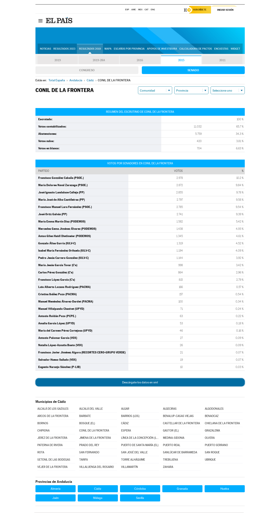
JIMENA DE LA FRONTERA (95, 438)
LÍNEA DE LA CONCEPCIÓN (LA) (140, 438)
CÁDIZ (125, 424)
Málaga (97, 498)
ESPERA (126, 431)
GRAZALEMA (212, 431)
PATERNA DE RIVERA (50, 445)
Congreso (87, 71)
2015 (181, 60)
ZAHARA (168, 467)
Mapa (107, 49)
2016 (139, 60)
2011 (222, 60)
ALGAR (125, 409)
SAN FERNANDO (89, 453)
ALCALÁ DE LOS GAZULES (53, 409)
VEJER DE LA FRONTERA (52, 467)
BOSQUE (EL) (87, 424)
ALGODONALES (214, 409)
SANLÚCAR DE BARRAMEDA (180, 453)
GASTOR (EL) (171, 431)
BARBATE (85, 416)
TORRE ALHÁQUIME (133, 460)
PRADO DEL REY (89, 445)
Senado (193, 71)
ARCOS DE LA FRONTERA (52, 416)
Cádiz (97, 489)
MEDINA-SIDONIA (173, 438)
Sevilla (140, 498)
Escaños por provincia (129, 49)
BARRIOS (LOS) (130, 416)
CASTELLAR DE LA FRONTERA (181, 424)
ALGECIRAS (170, 409)
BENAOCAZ (211, 416)
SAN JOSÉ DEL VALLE (134, 453)
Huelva (224, 489)
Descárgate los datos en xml (140, 383)
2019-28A (98, 60)
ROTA (40, 453)
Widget (235, 49)
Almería (55, 489)
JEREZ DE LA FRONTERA (52, 438)
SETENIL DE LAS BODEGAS (53, 460)
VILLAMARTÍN (129, 467)
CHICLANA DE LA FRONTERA (222, 424)
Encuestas (221, 49)
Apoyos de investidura (162, 49)
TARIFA (83, 460)
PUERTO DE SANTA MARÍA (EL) (139, 445)
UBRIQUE (210, 460)
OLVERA (210, 438)
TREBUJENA (170, 460)
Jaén (55, 498)
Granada (182, 489)
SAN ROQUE (212, 453)
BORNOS (42, 424)
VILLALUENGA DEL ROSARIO (96, 467)
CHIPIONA (43, 431)
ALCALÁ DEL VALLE (91, 409)
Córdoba (140, 489)
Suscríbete (201, 10)
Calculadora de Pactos (195, 49)
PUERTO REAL (171, 445)
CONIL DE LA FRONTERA (94, 431)
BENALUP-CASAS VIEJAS (178, 416)
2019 (57, 60)
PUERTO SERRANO (216, 445)
